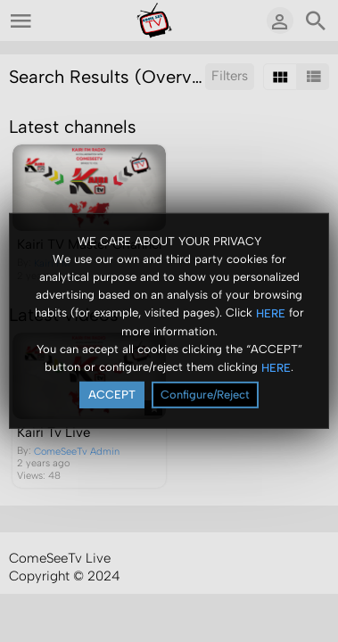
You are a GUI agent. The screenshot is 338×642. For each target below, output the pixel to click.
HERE (270, 312)
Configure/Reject (205, 394)
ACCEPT (112, 394)
